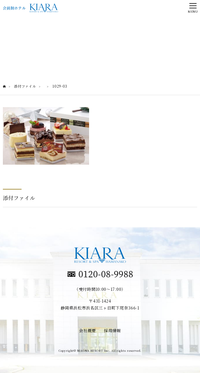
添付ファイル (19, 197)
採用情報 (112, 330)
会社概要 (87, 330)
